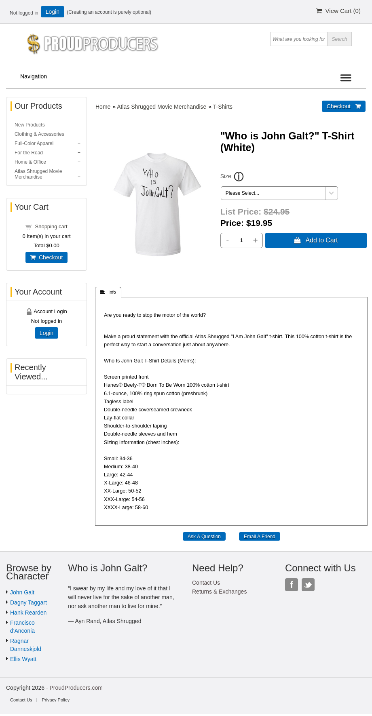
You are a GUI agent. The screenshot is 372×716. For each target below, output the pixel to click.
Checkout (46, 257)
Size (225, 176)
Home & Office (30, 162)
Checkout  (344, 106)
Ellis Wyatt (23, 659)
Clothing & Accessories (39, 134)
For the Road (29, 153)
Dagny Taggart (28, 602)
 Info (108, 292)
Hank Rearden (28, 612)
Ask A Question (204, 536)
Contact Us (206, 582)
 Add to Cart (316, 240)
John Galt (22, 592)
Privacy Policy (55, 699)
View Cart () (338, 10)
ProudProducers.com (76, 687)
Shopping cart (51, 226)
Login (52, 12)
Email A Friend (259, 536)
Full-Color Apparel (34, 143)
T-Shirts (222, 106)
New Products (30, 125)
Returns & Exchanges (219, 591)
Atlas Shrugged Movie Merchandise (161, 106)
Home (102, 106)
